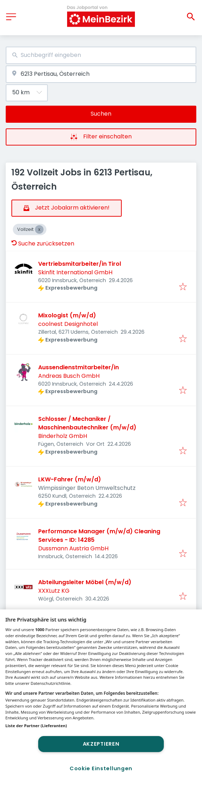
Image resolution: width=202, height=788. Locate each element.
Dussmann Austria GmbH (73, 548)
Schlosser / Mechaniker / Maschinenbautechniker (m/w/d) (87, 423)
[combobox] (101, 55)
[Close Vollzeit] (39, 229)
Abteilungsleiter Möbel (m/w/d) (84, 582)
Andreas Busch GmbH (69, 376)
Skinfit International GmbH (75, 272)
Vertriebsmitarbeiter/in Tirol (79, 264)
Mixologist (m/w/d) (67, 315)
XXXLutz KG (54, 591)
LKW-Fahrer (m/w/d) (69, 479)
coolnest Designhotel (68, 324)
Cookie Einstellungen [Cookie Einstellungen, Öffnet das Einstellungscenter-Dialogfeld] (101, 768)
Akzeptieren (101, 743)
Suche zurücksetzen (42, 243)
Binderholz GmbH (62, 436)
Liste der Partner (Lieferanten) (36, 725)
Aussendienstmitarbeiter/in (78, 367)
